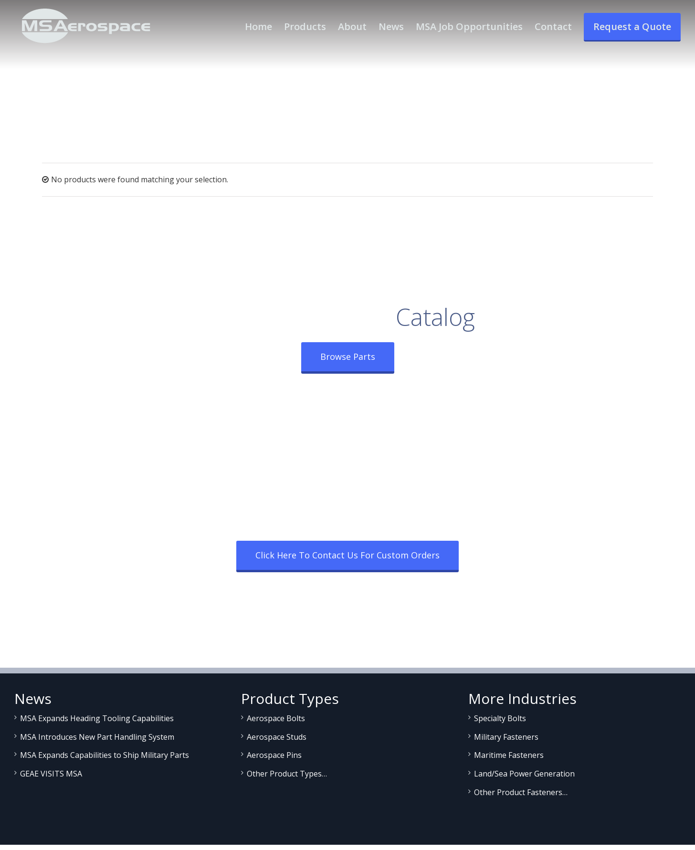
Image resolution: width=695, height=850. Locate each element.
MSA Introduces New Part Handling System (97, 737)
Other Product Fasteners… (521, 792)
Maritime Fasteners (509, 755)
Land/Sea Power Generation (524, 773)
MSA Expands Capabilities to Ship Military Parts (104, 755)
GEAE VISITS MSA (51, 773)
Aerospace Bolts (276, 718)
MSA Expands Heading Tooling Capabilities (97, 718)
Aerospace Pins (274, 755)
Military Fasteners (506, 737)
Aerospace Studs (276, 737)
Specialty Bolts (500, 718)
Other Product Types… (287, 773)
